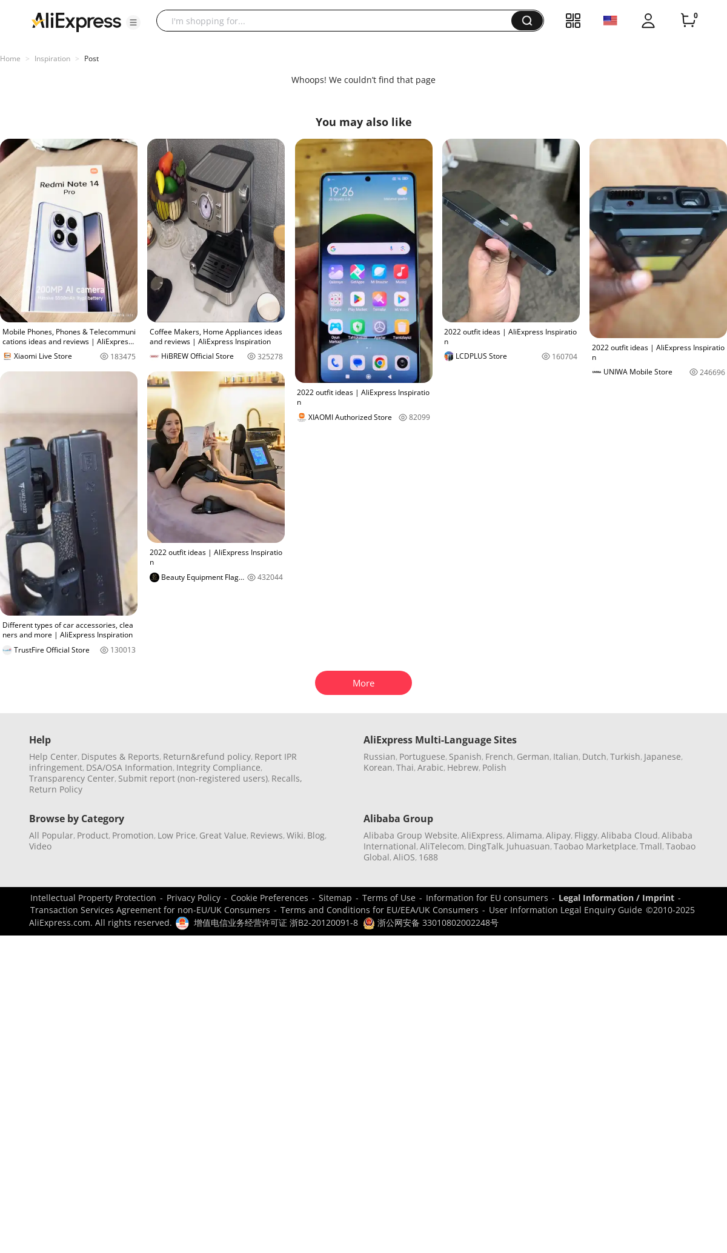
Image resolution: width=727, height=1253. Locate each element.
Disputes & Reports (120, 756)
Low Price (177, 835)
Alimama (524, 835)
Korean (378, 767)
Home (10, 58)
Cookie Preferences (269, 897)
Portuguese (422, 756)
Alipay (558, 835)
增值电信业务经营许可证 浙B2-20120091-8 (276, 922)
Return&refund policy (207, 756)
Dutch (594, 756)
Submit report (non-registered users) (193, 778)
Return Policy (55, 789)
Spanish (465, 756)
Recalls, (286, 778)
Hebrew (463, 767)
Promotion (133, 835)
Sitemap (335, 897)
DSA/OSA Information (129, 767)
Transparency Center (72, 778)
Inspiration (52, 58)
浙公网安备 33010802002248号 (431, 922)
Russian (380, 756)
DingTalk (485, 846)
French (499, 756)
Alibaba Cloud (629, 835)
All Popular (51, 835)
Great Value (223, 835)
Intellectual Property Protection (93, 897)
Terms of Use (389, 897)
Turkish (625, 756)
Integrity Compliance (218, 767)
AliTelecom (442, 846)
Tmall (651, 846)
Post (91, 58)
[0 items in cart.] (688, 20)
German (533, 756)
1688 (428, 857)
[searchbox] (338, 20)
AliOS (404, 857)
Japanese (662, 756)
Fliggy (585, 835)
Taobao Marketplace (595, 846)
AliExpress (482, 835)
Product (92, 835)
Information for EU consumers (487, 897)
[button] (133, 22)
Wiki (295, 835)
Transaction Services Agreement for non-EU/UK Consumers (150, 910)
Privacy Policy (194, 897)
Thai (405, 767)
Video (40, 846)
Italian (566, 756)
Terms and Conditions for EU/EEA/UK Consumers (380, 910)
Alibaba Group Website (410, 835)
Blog (316, 835)
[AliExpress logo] (76, 21)
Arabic (430, 767)
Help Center (53, 756)
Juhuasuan (528, 846)
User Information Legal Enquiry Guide (565, 910)
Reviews (266, 835)
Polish (494, 767)
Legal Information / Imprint (616, 897)
